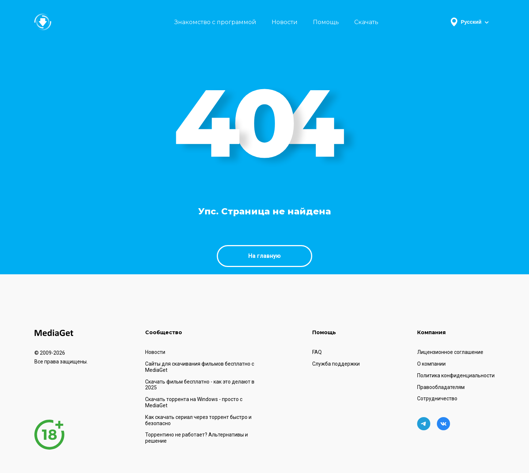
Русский (470, 22)
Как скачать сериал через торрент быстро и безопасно (198, 420)
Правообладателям (441, 387)
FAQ (317, 352)
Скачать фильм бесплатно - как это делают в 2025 (199, 385)
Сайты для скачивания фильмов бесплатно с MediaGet (199, 367)
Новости (285, 22)
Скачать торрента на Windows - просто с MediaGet (193, 402)
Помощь (326, 22)
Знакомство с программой (215, 22)
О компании (431, 364)
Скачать (366, 22)
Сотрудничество (437, 398)
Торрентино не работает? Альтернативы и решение (196, 438)
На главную (264, 255)
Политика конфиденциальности (456, 375)
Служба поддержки (336, 364)
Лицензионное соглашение (450, 352)
